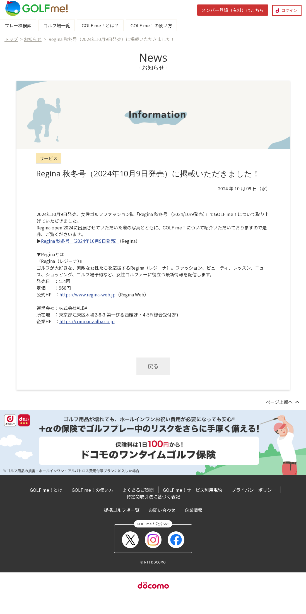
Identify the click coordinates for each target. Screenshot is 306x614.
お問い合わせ (162, 510)
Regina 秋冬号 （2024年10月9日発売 (78, 241)
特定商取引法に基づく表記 (153, 496)
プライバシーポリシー (254, 489)
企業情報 (194, 510)
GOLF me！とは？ (100, 25)
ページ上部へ (279, 402)
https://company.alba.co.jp (87, 321)
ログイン (289, 10)
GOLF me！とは (46, 489)
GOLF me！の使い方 (151, 25)
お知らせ (33, 39)
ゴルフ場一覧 (56, 25)
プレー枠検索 (18, 25)
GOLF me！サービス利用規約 (192, 489)
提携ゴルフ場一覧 (121, 510)
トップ (11, 39)
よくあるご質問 (138, 489)
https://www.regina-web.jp (87, 294)
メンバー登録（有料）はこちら (232, 10)
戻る (153, 366)
